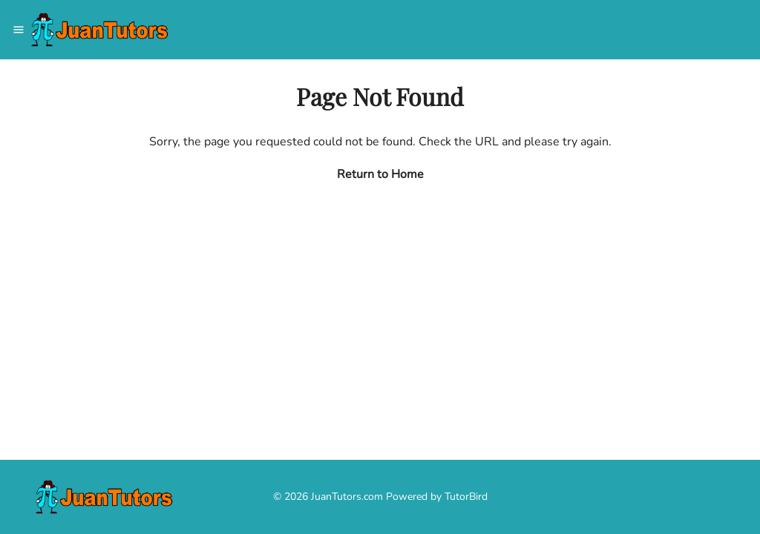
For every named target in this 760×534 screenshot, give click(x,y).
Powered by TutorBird (437, 497)
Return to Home (380, 174)
